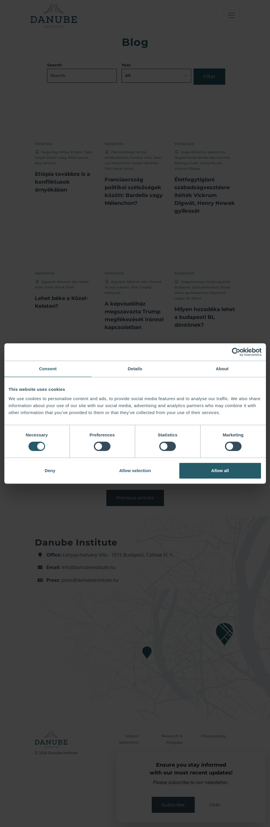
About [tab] (222, 368)
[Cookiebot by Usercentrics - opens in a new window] (236, 352)
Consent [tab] (48, 368)
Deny (50, 470)
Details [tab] (135, 368)
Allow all (220, 470)
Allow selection (135, 470)
